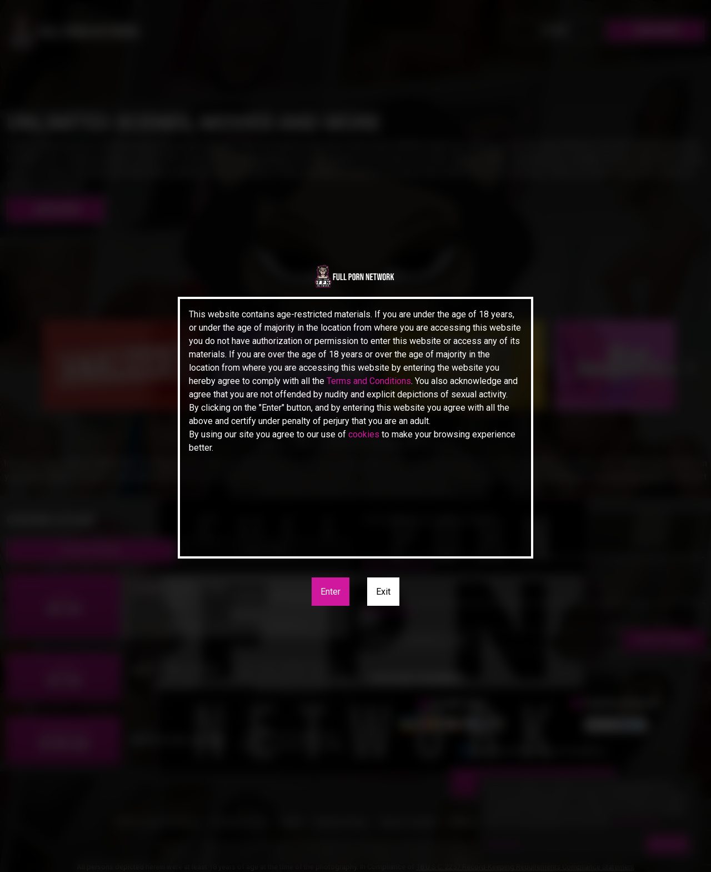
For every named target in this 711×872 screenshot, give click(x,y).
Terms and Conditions (369, 381)
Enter (331, 591)
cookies (363, 434)
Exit (383, 591)
